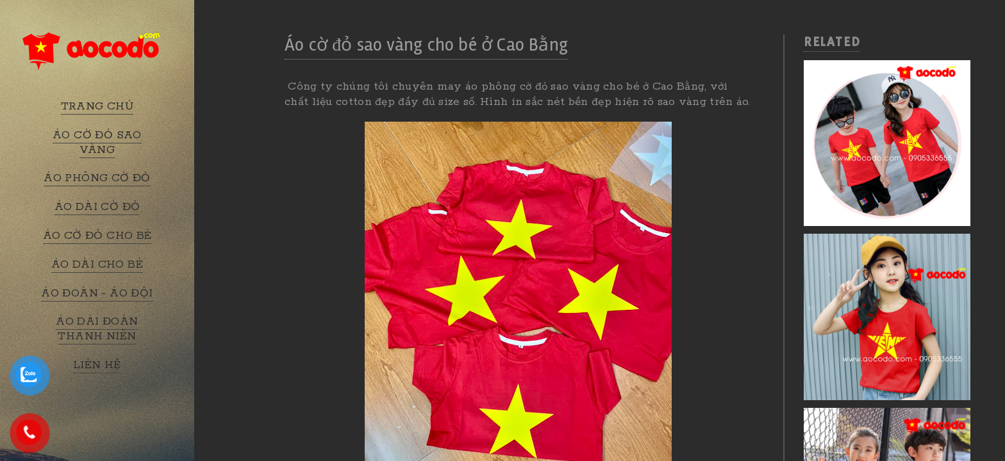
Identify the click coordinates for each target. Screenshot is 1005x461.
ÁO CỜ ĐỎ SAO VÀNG (97, 142)
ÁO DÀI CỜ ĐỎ (97, 207)
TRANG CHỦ (97, 106)
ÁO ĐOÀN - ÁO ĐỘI (97, 293)
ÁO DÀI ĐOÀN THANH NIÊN (97, 328)
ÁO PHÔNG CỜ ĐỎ (97, 178)
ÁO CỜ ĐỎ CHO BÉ (97, 236)
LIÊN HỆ (97, 365)
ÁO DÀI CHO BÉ (97, 264)
